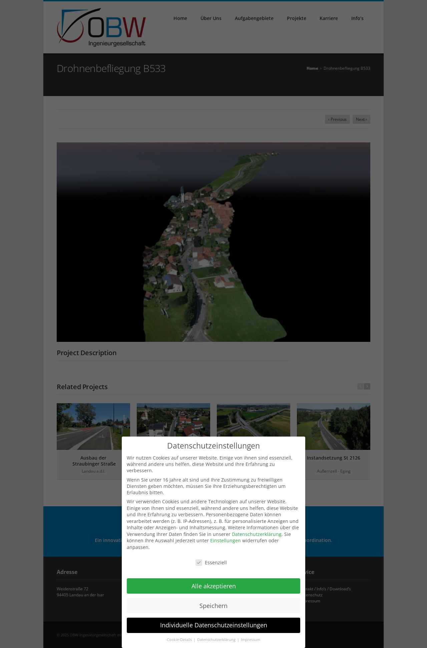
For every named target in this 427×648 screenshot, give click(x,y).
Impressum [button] (250, 637)
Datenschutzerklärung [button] (217, 637)
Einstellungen (225, 538)
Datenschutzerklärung (257, 531)
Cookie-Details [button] (180, 637)
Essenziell (211, 560)
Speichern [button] (213, 603)
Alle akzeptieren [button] (213, 583)
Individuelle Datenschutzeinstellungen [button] (213, 622)
